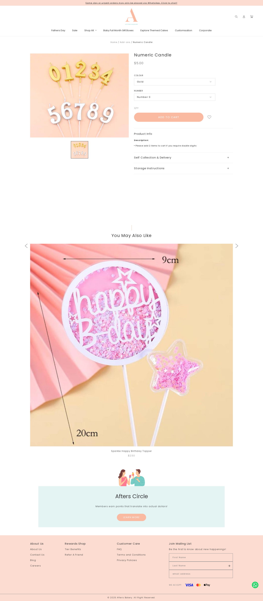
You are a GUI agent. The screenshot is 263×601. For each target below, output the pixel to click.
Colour (138, 75)
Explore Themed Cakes (154, 30)
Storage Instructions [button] (181, 168)
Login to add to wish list (209, 117)
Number (138, 90)
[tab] (183, 157)
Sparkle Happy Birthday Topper (131, 451)
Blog (33, 560)
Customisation (183, 30)
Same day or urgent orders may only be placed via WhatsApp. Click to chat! (131, 2)
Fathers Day (58, 30)
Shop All (90, 30)
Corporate (205, 30)
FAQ (119, 549)
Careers (35, 565)
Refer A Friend (74, 554)
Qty (136, 108)
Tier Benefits (73, 549)
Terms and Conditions (131, 554)
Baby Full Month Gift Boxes (118, 30)
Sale (74, 30)
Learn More (131, 517)
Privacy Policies (127, 560)
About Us (36, 549)
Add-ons (125, 42)
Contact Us (37, 554)
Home (113, 42)
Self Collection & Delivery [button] (181, 157)
